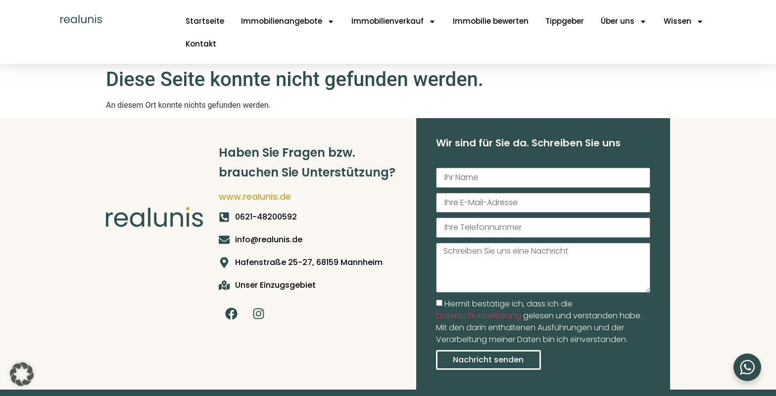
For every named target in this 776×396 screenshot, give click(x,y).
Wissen (684, 21)
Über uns (624, 21)
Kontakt (201, 44)
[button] (22, 374)
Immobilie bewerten (491, 21)
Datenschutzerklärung (478, 315)
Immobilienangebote (288, 21)
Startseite (205, 21)
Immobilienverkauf (393, 21)
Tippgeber (564, 21)
